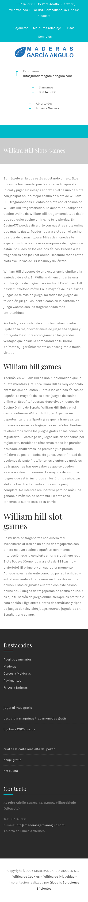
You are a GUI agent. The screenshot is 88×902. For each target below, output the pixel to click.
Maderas (10, 666)
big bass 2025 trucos (19, 729)
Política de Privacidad (58, 877)
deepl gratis (12, 760)
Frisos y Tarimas (16, 688)
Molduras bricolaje (47, 28)
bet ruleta (11, 771)
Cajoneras (20, 28)
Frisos (70, 28)
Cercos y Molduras (17, 674)
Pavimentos (12, 681)
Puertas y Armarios (18, 659)
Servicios (45, 37)
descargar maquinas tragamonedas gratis (35, 718)
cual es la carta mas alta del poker (29, 749)
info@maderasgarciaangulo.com (40, 825)
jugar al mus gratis (18, 708)
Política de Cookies (25, 877)
